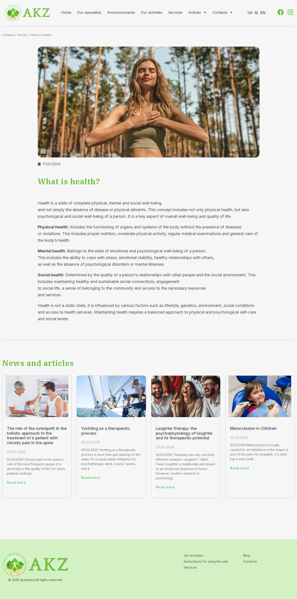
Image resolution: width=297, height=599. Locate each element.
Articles (197, 12)
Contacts (222, 12)
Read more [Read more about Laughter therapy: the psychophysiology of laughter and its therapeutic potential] (165, 487)
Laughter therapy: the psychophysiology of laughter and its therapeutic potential (184, 433)
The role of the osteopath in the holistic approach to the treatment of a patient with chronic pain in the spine (37, 435)
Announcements (121, 12)
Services (175, 12)
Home (66, 12)
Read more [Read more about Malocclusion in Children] (239, 468)
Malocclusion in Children (253, 428)
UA (250, 13)
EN (262, 13)
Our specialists (89, 12)
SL (256, 13)
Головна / (9, 35)
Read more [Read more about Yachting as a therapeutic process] (90, 477)
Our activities (151, 12)
